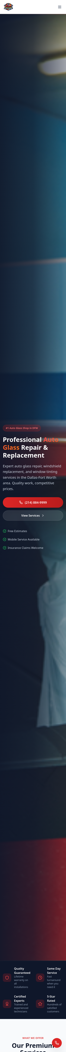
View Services (33, 515)
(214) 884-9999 (33, 502)
